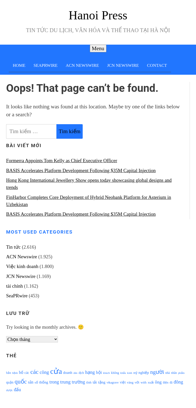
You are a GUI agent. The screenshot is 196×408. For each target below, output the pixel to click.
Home (19, 65)
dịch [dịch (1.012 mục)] (81, 373)
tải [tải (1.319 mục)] (95, 382)
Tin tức (13, 247)
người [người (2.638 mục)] (157, 372)
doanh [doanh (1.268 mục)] (67, 373)
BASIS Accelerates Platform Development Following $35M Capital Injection (81, 170)
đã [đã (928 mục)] (171, 382)
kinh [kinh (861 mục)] (129, 372)
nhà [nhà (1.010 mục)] (167, 373)
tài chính (14, 286)
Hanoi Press (98, 15)
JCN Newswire (123, 65)
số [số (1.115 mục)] (36, 382)
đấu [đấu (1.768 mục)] (17, 389)
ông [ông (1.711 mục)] (158, 382)
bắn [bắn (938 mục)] (8, 373)
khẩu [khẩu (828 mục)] (123, 373)
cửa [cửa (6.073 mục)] (56, 371)
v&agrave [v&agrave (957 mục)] (113, 382)
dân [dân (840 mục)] (75, 373)
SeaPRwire (45, 65)
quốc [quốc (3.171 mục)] (21, 381)
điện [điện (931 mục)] (165, 382)
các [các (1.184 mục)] (26, 373)
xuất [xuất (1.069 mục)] (151, 382)
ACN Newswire (82, 65)
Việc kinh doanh (22, 266)
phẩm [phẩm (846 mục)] (181, 372)
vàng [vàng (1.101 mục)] (130, 382)
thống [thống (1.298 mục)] (43, 382)
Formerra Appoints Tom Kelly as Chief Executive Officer (61, 160)
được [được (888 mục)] (9, 390)
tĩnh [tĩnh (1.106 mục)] (89, 382)
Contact (157, 65)
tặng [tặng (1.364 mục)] (101, 382)
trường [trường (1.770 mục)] (78, 382)
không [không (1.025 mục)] (115, 373)
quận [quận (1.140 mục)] (10, 382)
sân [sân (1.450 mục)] (30, 382)
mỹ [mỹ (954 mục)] (135, 373)
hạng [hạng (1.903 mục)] (90, 372)
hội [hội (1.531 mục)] (99, 372)
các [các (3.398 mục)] (34, 371)
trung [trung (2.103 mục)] (65, 382)
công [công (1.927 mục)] (44, 372)
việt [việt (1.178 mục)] (123, 382)
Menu (98, 48)
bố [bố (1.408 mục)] (21, 372)
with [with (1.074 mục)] (143, 382)
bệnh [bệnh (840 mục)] (15, 373)
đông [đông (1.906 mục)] (178, 382)
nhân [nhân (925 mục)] (174, 373)
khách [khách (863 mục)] (106, 372)
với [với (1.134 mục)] (137, 382)
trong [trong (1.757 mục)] (54, 382)
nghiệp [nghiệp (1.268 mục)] (144, 373)
